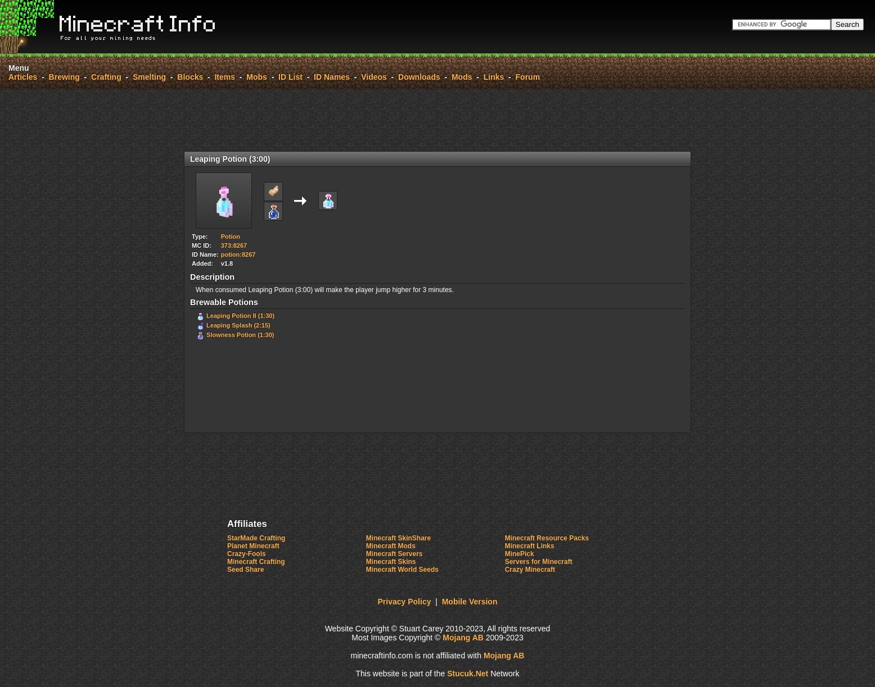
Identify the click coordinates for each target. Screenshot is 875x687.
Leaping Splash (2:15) (238, 325)
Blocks (190, 76)
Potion (230, 236)
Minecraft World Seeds (402, 570)
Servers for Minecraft (538, 562)
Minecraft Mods (391, 546)
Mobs (256, 76)
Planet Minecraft (253, 546)
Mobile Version (470, 601)
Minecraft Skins (391, 562)
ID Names (332, 76)
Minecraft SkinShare (398, 538)
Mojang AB (463, 637)
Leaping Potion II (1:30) (240, 315)
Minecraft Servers (394, 554)
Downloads (419, 76)
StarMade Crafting (256, 538)
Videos (374, 76)
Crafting (106, 76)
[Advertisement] (437, 120)
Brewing (64, 76)
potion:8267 (238, 254)
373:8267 (234, 245)
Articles (22, 76)
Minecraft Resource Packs (547, 538)
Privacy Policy (404, 601)
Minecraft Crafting (256, 562)
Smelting (149, 76)
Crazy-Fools (246, 554)
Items (224, 76)
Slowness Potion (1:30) (240, 334)
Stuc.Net (467, 673)
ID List (290, 76)
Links (494, 76)
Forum (528, 76)
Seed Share (245, 570)
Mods (462, 76)
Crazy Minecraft (530, 570)
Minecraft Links (529, 546)
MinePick (519, 554)
